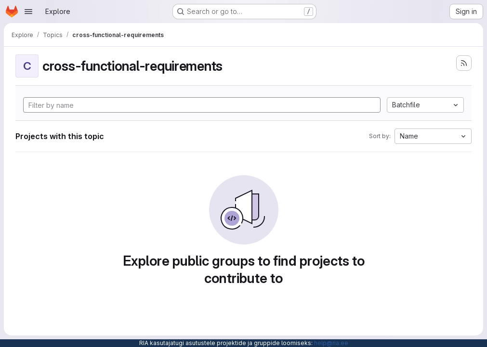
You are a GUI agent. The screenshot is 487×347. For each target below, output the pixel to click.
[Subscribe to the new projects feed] (464, 63)
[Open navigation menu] (28, 11)
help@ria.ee (331, 343)
